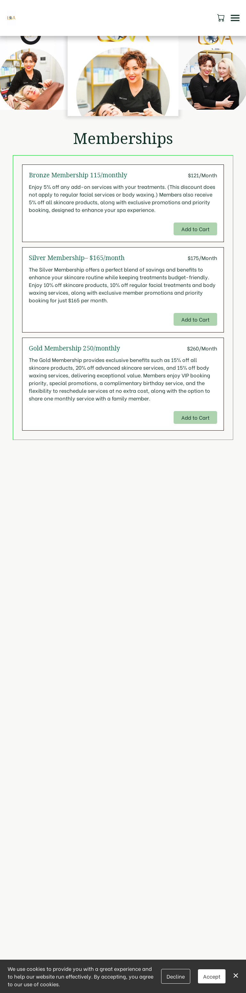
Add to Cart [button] (195, 228)
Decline (176, 976)
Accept (211, 976)
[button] (221, 17)
